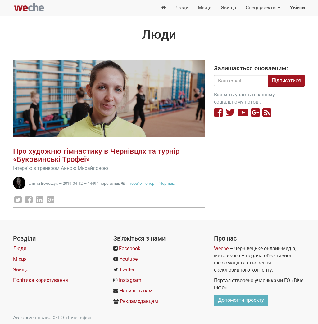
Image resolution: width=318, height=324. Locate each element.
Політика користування (40, 280)
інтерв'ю (134, 183)
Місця (20, 259)
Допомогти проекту (241, 300)
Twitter (126, 270)
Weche (221, 248)
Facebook (129, 248)
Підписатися (286, 80)
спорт (150, 183)
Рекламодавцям (139, 301)
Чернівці (167, 183)
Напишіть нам (136, 291)
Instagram (130, 280)
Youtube (129, 259)
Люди (19, 248)
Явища (21, 270)
